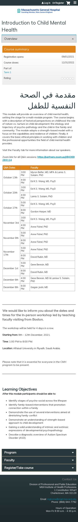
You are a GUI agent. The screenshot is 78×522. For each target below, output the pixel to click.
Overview (10, 39)
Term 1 (7, 72)
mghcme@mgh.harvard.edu (61, 499)
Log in (47, 3)
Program (10, 452)
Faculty (9, 460)
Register (59, 3)
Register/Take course (18, 468)
